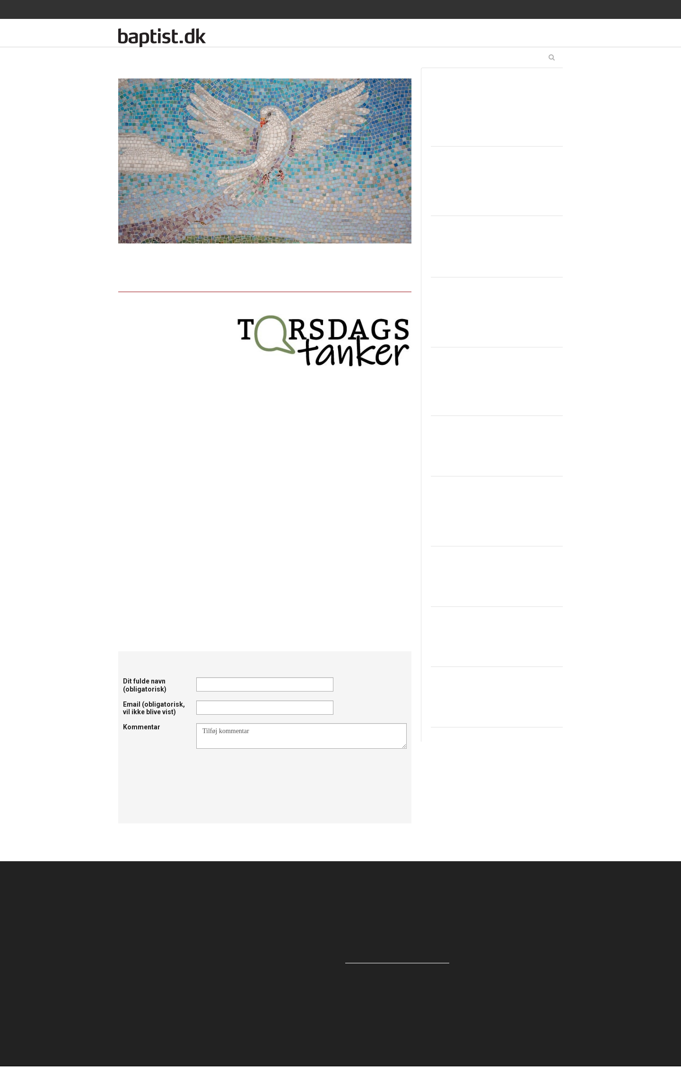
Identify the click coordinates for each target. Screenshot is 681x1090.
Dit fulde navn (144, 685)
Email (154, 708)
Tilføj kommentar (301, 736)
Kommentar (141, 727)
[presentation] (268, 771)
